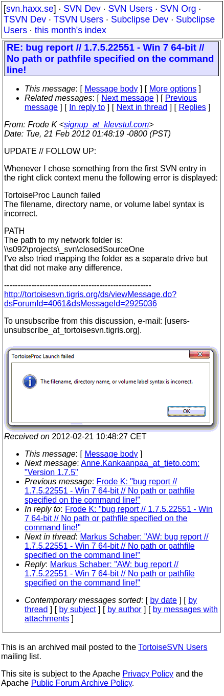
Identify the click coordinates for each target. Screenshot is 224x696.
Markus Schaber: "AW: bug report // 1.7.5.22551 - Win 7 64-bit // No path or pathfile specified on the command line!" (117, 545)
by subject (77, 609)
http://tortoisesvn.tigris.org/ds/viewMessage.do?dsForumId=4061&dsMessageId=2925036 (90, 299)
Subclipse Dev (139, 19)
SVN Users (130, 9)
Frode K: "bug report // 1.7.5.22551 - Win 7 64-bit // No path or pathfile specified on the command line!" (110, 490)
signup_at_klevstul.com (106, 124)
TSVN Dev (25, 19)
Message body (111, 88)
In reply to (87, 107)
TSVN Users (78, 19)
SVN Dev (81, 9)
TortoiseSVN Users (172, 647)
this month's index (70, 30)
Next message (127, 98)
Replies (192, 107)
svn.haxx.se (30, 9)
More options (173, 88)
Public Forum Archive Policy (81, 683)
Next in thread (142, 107)
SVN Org (178, 9)
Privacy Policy (147, 673)
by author (124, 609)
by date (163, 600)
